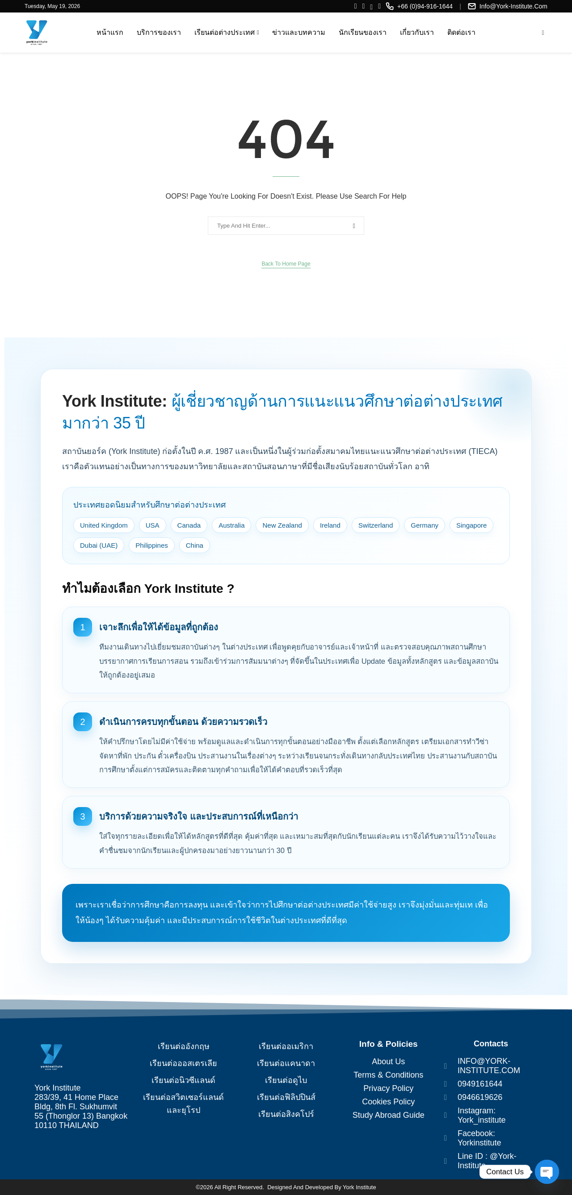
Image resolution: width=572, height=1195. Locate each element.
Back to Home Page (285, 264)
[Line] (371, 6)
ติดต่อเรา (461, 32)
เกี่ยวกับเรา (417, 32)
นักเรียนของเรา (363, 32)
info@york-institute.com (513, 6)
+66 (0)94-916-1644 (425, 6)
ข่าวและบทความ (298, 32)
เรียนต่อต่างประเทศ (224, 32)
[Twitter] (379, 6)
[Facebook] (356, 6)
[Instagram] (363, 6)
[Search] (542, 33)
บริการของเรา (159, 32)
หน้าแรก (110, 32)
